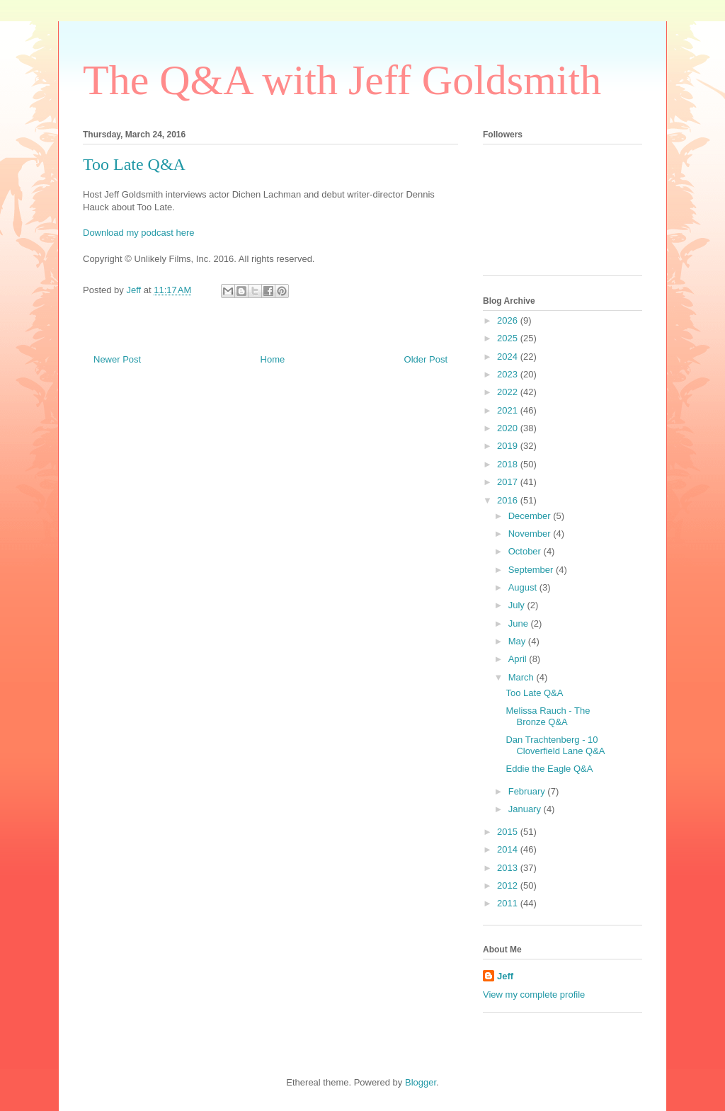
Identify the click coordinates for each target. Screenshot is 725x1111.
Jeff (505, 976)
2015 (508, 831)
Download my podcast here (139, 232)
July (517, 605)
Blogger (420, 1082)
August (524, 587)
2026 (508, 320)
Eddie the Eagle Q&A (549, 768)
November (531, 533)
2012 (508, 885)
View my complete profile (534, 994)
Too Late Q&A (534, 693)
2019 (508, 445)
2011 (508, 903)
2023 (508, 374)
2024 (508, 356)
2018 (508, 464)
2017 (508, 482)
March (522, 677)
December (531, 516)
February (528, 791)
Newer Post (117, 359)
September (532, 569)
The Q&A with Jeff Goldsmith (342, 80)
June (519, 623)
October (526, 551)
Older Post (425, 359)
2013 (508, 867)
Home (273, 359)
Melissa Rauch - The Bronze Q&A (548, 716)
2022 (508, 392)
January (526, 809)
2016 (508, 500)
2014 (508, 849)
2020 (508, 428)
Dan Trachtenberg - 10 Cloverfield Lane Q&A (555, 745)
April (519, 659)
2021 (508, 410)
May (518, 641)
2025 (508, 338)
